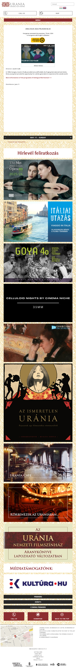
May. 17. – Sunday (38, 137)
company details (38, 657)
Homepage (38, 619)
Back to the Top (62, 619)
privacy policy (38, 660)
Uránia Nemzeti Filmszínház (16, 142)
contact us (38, 655)
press (38, 658)
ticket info (38, 653)
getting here (38, 652)
